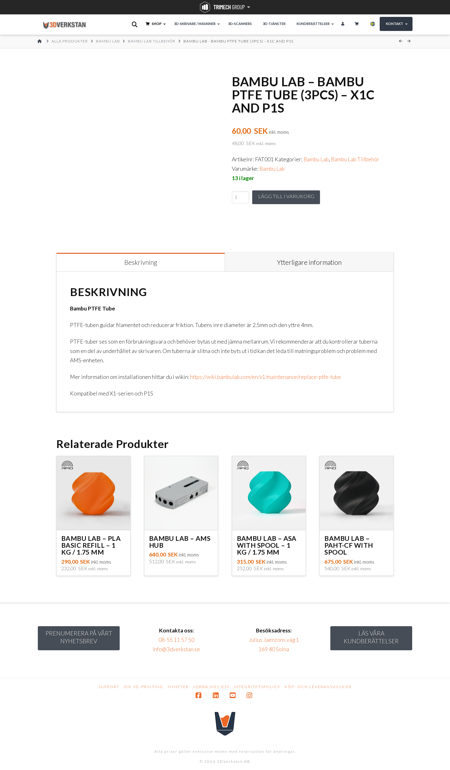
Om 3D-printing (143, 686)
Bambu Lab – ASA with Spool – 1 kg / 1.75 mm (267, 545)
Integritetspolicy (257, 686)
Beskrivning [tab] (140, 262)
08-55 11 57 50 (176, 640)
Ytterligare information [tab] (309, 262)
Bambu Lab (316, 159)
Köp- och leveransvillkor (318, 686)
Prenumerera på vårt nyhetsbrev (79, 637)
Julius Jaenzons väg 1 (274, 640)
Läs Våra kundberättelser (371, 637)
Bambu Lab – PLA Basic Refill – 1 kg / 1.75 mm (91, 545)
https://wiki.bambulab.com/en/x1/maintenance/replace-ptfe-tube (265, 377)
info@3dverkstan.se (176, 649)
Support (108, 686)
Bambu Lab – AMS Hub (179, 541)
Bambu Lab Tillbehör (355, 159)
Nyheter (178, 686)
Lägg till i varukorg (288, 197)
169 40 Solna (273, 649)
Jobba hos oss (211, 686)
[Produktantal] (240, 198)
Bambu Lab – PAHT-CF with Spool (348, 545)
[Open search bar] (135, 24)
